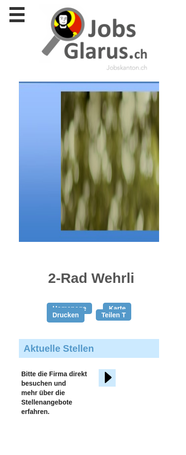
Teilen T (113, 315)
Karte (117, 308)
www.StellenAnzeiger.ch (94, 37)
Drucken (65, 315)
